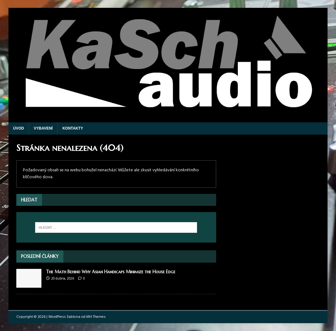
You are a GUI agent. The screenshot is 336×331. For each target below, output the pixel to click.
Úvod (18, 128)
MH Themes (96, 317)
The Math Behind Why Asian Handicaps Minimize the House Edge (110, 272)
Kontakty (72, 128)
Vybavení (43, 128)
